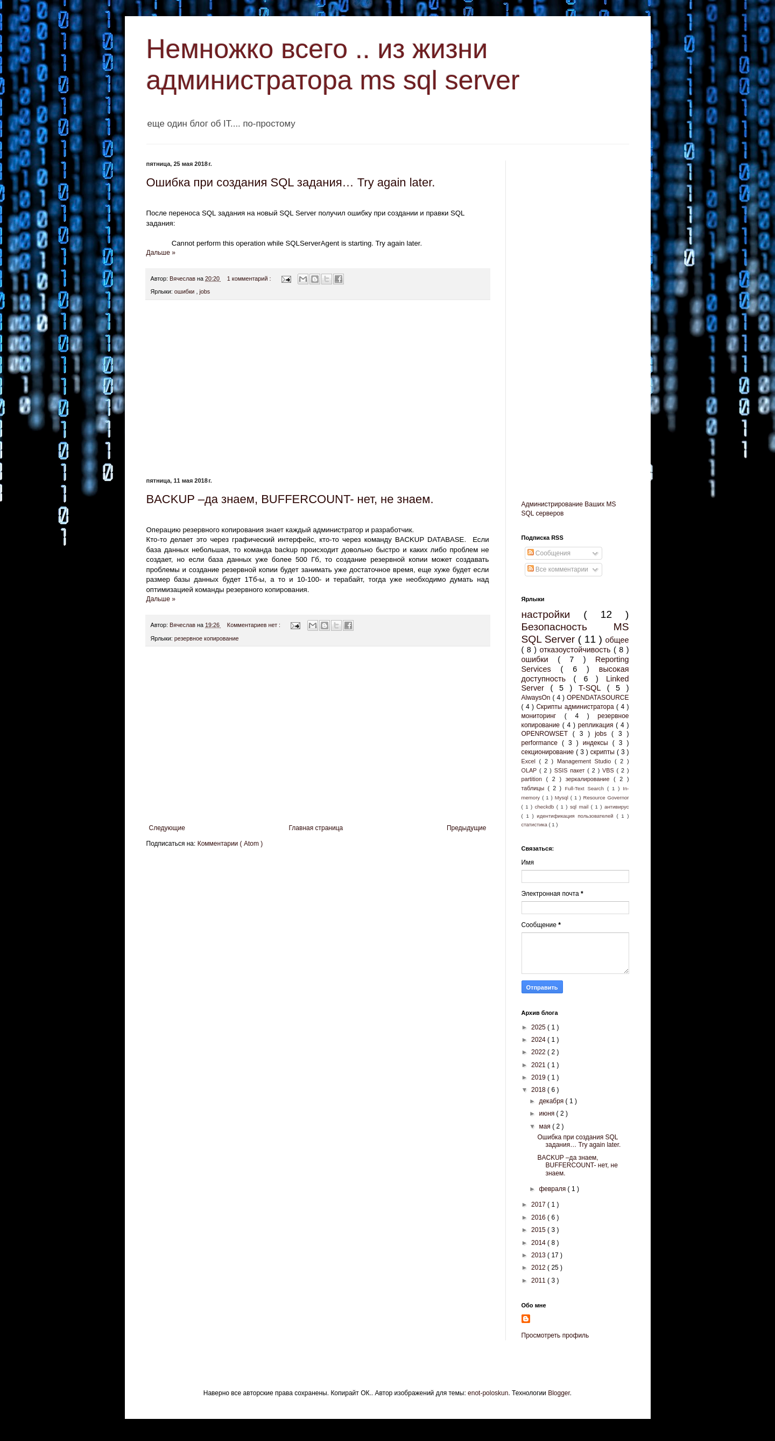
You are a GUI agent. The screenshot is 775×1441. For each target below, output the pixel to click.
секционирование (549, 752)
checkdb (545, 807)
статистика (535, 824)
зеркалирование (590, 779)
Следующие (167, 828)
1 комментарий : (250, 278)
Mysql (562, 797)
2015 (539, 1230)
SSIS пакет (571, 770)
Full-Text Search (586, 788)
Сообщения (548, 553)
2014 (539, 1243)
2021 (539, 1065)
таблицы (535, 788)
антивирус (616, 807)
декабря (552, 1101)
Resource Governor (606, 797)
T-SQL (593, 688)
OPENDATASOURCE (598, 697)
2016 (539, 1217)
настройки (553, 614)
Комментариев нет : (254, 625)
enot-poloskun (488, 1393)
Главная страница (316, 828)
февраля (553, 1189)
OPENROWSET (547, 733)
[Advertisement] (317, 389)
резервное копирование (206, 638)
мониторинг (543, 716)
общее (617, 640)
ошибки (185, 291)
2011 (539, 1280)
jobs (204, 291)
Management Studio (586, 761)
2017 (539, 1204)
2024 (539, 1039)
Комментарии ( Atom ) (230, 843)
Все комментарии (557, 569)
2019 (539, 1077)
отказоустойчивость (576, 649)
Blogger (559, 1393)
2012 (539, 1267)
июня (547, 1113)
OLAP (530, 770)
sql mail (580, 807)
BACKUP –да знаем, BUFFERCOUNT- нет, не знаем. (290, 499)
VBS (609, 770)
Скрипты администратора (576, 707)
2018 (539, 1090)
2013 (539, 1255)
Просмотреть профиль (555, 1335)
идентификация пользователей (576, 816)
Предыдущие (467, 828)
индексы (597, 743)
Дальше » (160, 252)
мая (545, 1126)
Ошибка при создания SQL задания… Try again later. (290, 182)
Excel (530, 761)
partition (534, 779)
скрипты (603, 752)
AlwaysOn (537, 697)
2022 (539, 1052)
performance (542, 743)
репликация (597, 725)
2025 (539, 1027)
